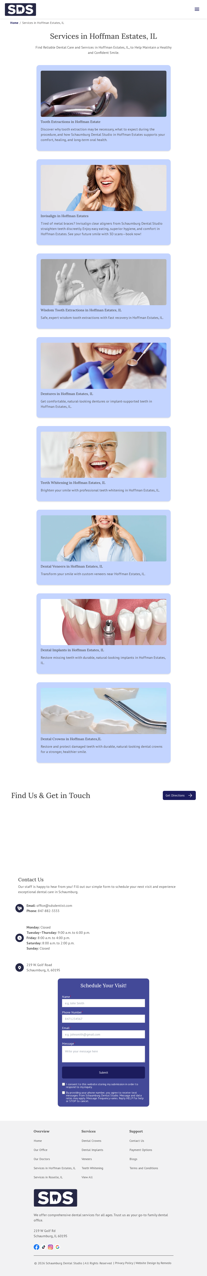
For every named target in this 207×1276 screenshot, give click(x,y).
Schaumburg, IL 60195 (43, 970)
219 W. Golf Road (39, 965)
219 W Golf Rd (45, 1230)
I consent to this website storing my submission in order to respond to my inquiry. (102, 1085)
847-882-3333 (48, 911)
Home (14, 23)
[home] (20, 9)
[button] (36, 1247)
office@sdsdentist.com (54, 905)
